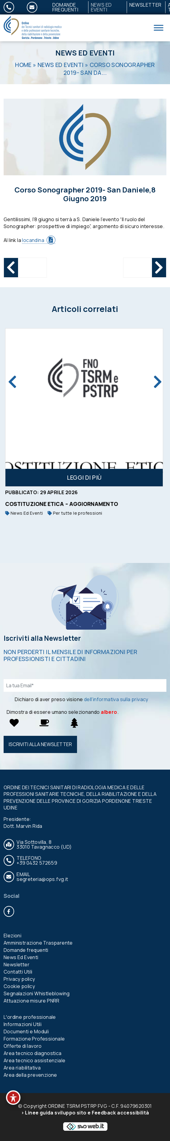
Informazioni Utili (23, 1024)
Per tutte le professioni (75, 513)
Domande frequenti (65, 7)
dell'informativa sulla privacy (116, 699)
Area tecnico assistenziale (34, 1060)
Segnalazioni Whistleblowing (37, 993)
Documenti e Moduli (26, 1031)
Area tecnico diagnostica (33, 1053)
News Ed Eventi (101, 7)
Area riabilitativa (22, 1067)
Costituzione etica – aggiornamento (62, 503)
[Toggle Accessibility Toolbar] (13, 1097)
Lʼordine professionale (30, 1017)
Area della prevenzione (30, 1075)
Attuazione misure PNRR (32, 1000)
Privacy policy (19, 979)
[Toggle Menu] (158, 28)
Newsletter (145, 5)
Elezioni (12, 935)
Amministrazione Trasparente (38, 942)
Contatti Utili (18, 971)
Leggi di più (85, 478)
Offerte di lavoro (23, 1046)
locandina (33, 240)
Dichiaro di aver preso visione (81, 699)
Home (23, 65)
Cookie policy (19, 986)
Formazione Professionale (34, 1038)
